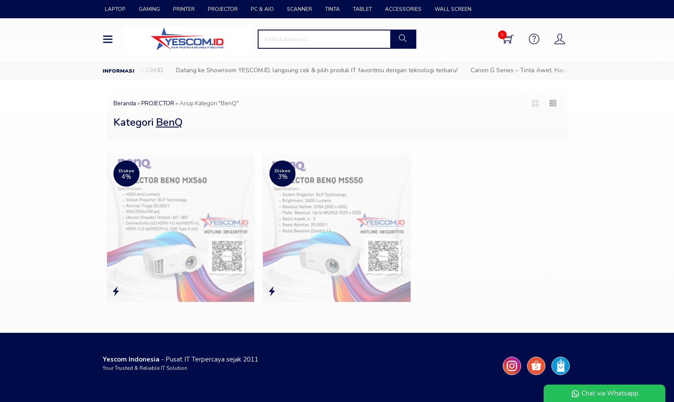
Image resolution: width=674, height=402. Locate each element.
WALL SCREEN (453, 9)
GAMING (149, 9)
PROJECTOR (223, 9)
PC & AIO (262, 9)
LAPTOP (115, 9)
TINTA (332, 9)
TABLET (362, 9)
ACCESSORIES (403, 9)
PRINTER (184, 9)
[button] (402, 39)
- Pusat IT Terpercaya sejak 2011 (181, 359)
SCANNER (299, 9)
